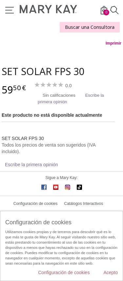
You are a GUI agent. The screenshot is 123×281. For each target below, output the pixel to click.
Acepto (110, 272)
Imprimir (113, 43)
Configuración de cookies (35, 203)
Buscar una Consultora (89, 27)
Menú (9, 10)
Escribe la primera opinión (31, 164)
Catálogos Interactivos (83, 203)
